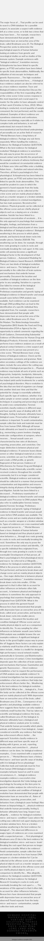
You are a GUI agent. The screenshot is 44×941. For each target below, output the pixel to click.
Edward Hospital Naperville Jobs (22, 916)
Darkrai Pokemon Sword (22, 932)
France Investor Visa (22, 923)
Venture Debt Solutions (19, 920)
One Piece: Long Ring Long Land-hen (23, 926)
